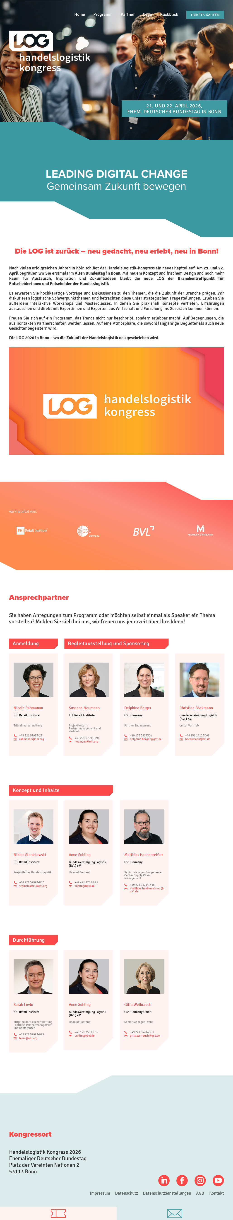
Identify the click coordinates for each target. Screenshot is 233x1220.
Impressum (100, 1193)
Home (79, 14)
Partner (128, 14)
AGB (200, 1193)
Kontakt (216, 1193)
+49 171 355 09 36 (86, 1032)
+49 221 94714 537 (142, 1032)
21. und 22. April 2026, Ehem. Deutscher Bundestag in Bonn (174, 109)
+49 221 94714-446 (142, 885)
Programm (103, 14)
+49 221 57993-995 (31, 1034)
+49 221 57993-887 (31, 882)
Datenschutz (126, 1193)
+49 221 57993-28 (30, 735)
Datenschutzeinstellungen (167, 1193)
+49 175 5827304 (141, 735)
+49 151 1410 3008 (197, 735)
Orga (147, 14)
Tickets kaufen (205, 15)
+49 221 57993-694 (87, 738)
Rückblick (169, 14)
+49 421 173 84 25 (86, 882)
